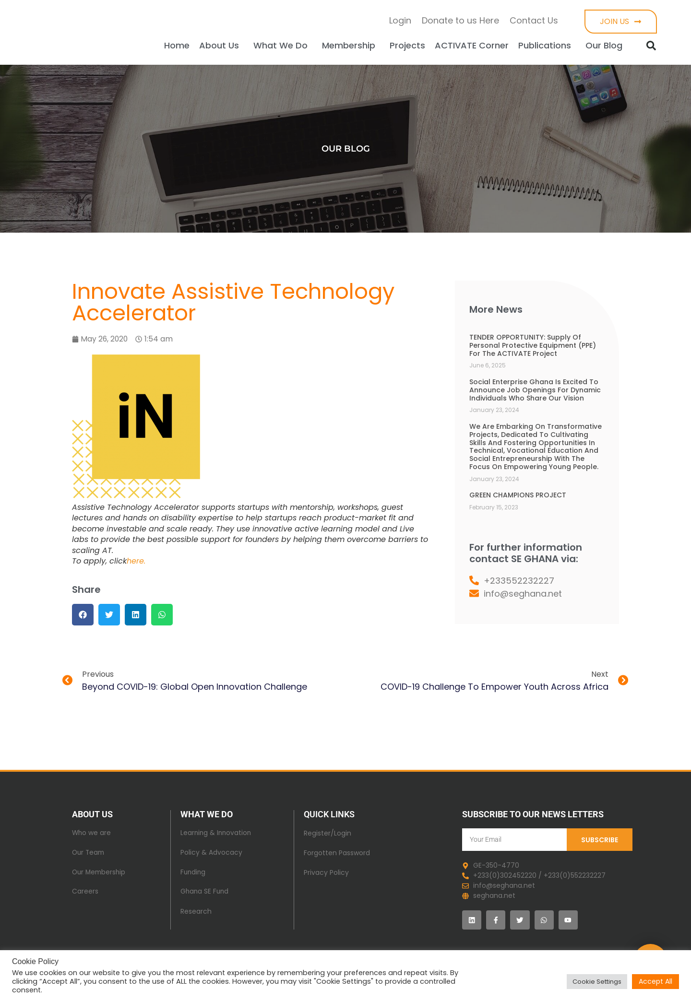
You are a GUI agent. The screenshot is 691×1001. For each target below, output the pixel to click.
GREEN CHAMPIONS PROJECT (517, 495)
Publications (547, 45)
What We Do (282, 45)
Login (400, 20)
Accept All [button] (655, 981)
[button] (651, 45)
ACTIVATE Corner (472, 45)
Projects (407, 45)
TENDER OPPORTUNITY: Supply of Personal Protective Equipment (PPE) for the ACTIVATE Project (532, 345)
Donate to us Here (460, 20)
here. (136, 561)
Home (177, 45)
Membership (351, 45)
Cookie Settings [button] (596, 981)
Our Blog (606, 45)
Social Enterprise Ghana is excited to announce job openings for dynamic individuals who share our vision (535, 390)
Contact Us (534, 20)
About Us (221, 45)
